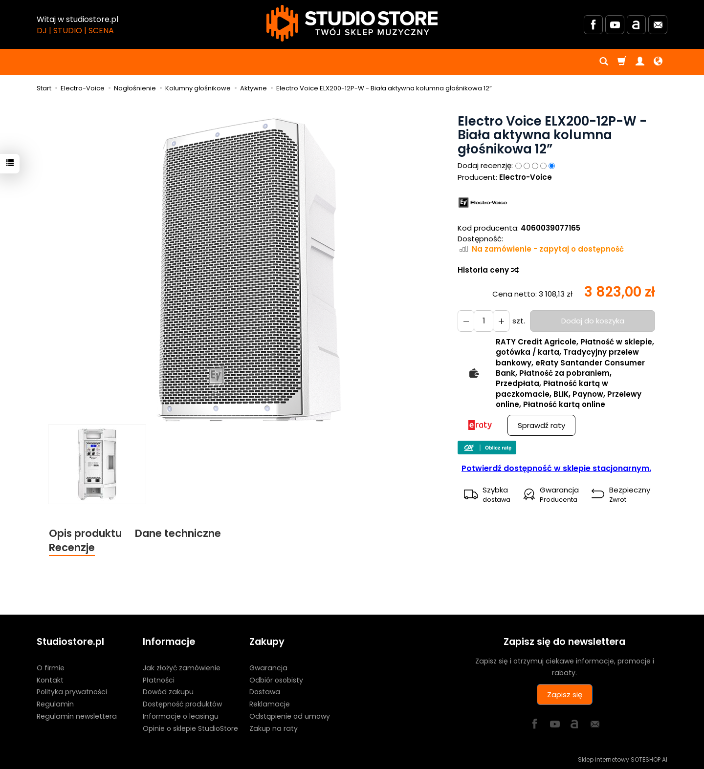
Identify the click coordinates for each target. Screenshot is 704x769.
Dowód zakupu (168, 692)
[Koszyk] (622, 62)
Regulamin (55, 704)
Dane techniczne (178, 533)
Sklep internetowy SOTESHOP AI (622, 759)
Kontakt (50, 679)
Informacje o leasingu (181, 716)
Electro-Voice (525, 177)
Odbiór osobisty (276, 679)
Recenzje (72, 547)
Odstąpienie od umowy (289, 716)
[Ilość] (483, 320)
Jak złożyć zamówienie (181, 668)
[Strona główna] (352, 23)
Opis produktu (85, 533)
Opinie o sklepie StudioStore (190, 728)
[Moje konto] (640, 62)
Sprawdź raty (541, 425)
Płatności (159, 679)
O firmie (51, 668)
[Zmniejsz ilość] (501, 320)
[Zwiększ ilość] (466, 320)
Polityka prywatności (72, 692)
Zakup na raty (273, 728)
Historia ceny (488, 270)
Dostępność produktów (182, 704)
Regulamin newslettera (77, 716)
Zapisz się (564, 694)
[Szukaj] (603, 62)
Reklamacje (269, 704)
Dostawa (264, 692)
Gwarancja (268, 668)
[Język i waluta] (658, 62)
